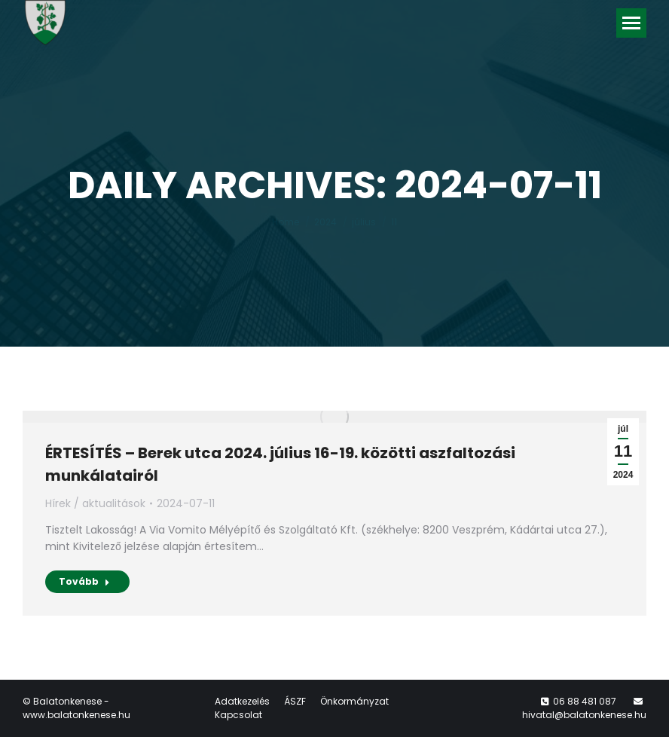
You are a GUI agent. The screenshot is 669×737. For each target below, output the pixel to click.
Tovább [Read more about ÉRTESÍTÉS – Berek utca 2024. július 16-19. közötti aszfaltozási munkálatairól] (84, 581)
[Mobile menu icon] (631, 23)
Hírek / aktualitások (95, 503)
